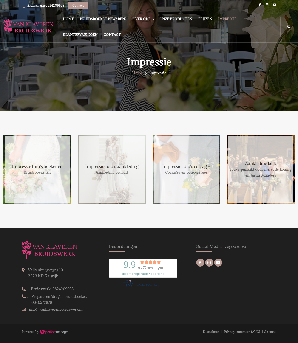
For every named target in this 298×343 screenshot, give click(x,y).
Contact (112, 35)
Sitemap (270, 331)
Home (68, 19)
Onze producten (175, 19)
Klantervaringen (80, 35)
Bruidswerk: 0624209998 (45, 5)
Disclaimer (211, 331)
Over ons (141, 19)
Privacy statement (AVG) (242, 331)
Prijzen (205, 19)
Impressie (227, 19)
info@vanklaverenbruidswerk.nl (55, 309)
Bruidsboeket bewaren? (103, 19)
